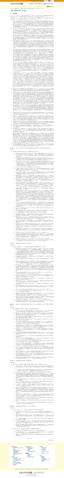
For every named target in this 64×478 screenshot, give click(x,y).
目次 (30, 438)
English (42, 0)
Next (28, 438)
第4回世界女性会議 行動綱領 (31, 8)
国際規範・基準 (25, 8)
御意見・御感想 (34, 0)
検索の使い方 (52, 6)
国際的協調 (22, 8)
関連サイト (38, 0)
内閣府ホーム (11, 8)
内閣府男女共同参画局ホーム (17, 8)
